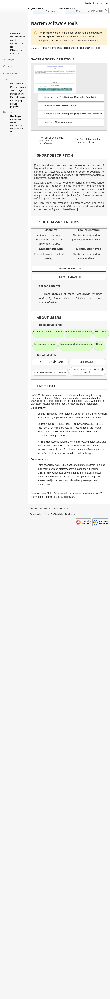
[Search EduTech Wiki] (98, 17)
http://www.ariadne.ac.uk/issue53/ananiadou (77, 417)
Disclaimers (70, 514)
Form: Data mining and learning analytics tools (75, 47)
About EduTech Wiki (54, 514)
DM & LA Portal (39, 47)
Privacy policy (36, 514)
